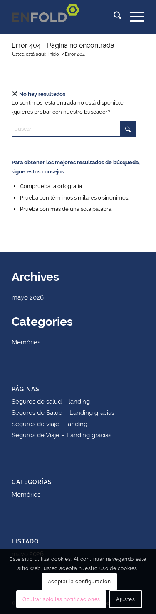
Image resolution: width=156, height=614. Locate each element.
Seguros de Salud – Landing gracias (63, 413)
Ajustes (125, 599)
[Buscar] (113, 17)
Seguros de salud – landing (51, 401)
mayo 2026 (28, 297)
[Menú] (132, 17)
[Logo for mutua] (65, 17)
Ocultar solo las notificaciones (61, 599)
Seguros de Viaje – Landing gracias (61, 435)
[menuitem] (113, 17)
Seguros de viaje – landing (49, 424)
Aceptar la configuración (79, 582)
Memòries (26, 342)
